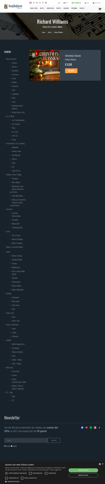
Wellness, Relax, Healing (13, 174)
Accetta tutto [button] (83, 470)
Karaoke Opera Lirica (18, 112)
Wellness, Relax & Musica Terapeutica (18, 387)
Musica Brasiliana (17, 239)
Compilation (15, 94)
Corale (14, 78)
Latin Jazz (15, 135)
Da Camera (15, 74)
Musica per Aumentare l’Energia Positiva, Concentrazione (18, 202)
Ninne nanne (15, 301)
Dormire (14, 375)
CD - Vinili (9, 392)
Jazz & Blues (10, 116)
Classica (14, 62)
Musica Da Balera (17, 352)
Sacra (13, 101)
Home (43, 32)
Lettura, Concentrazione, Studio (19, 380)
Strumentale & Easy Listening (15, 143)
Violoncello (15, 147)
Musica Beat (16, 223)
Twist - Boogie (16, 363)
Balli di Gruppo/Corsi (18, 344)
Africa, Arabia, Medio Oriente (18, 272)
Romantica (15, 70)
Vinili (13, 396)
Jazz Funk (15, 131)
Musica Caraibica (17, 243)
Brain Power (16, 371)
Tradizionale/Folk (17, 227)
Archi (13, 90)
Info (71, 70)
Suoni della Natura (17, 195)
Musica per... (10, 367)
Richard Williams (70, 59)
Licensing (66, 8)
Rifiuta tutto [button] (83, 475)
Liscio (13, 355)
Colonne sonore (16, 151)
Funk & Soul (10, 313)
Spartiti (58, 8)
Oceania (14, 263)
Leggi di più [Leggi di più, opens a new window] (57, 470)
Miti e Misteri (16, 182)
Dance (14, 328)
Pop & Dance (16, 235)
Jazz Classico (16, 124)
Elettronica (15, 336)
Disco (13, 316)
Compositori (50, 8)
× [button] (102, 464)
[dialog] (52, 473)
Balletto (14, 82)
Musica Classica (11, 59)
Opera (13, 97)
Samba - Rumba (17, 359)
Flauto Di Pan (16, 170)
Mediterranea (16, 267)
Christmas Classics (73, 55)
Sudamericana (16, 281)
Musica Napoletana (18, 289)
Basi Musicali (16, 155)
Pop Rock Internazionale (16, 214)
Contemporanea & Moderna (17, 107)
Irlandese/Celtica (17, 259)
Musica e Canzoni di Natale (14, 247)
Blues (13, 128)
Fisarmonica (15, 348)
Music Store (34, 8)
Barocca (14, 66)
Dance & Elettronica (12, 324)
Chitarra (14, 159)
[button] (35, 481)
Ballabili (8, 340)
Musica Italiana (16, 285)
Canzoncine (15, 297)
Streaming (74, 8)
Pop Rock (9, 209)
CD (13, 400)
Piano (13, 163)
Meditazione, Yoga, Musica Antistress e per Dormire (17, 189)
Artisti (42, 8)
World (8, 251)
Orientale (14, 278)
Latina (8, 231)
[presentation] (19, 455)
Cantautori (15, 219)
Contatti (82, 8)
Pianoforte (15, 86)
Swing (14, 139)
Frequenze (15, 178)
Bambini (8, 293)
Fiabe (13, 309)
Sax (13, 166)
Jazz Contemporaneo (18, 120)
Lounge (14, 332)
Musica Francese (17, 255)
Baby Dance (15, 305)
